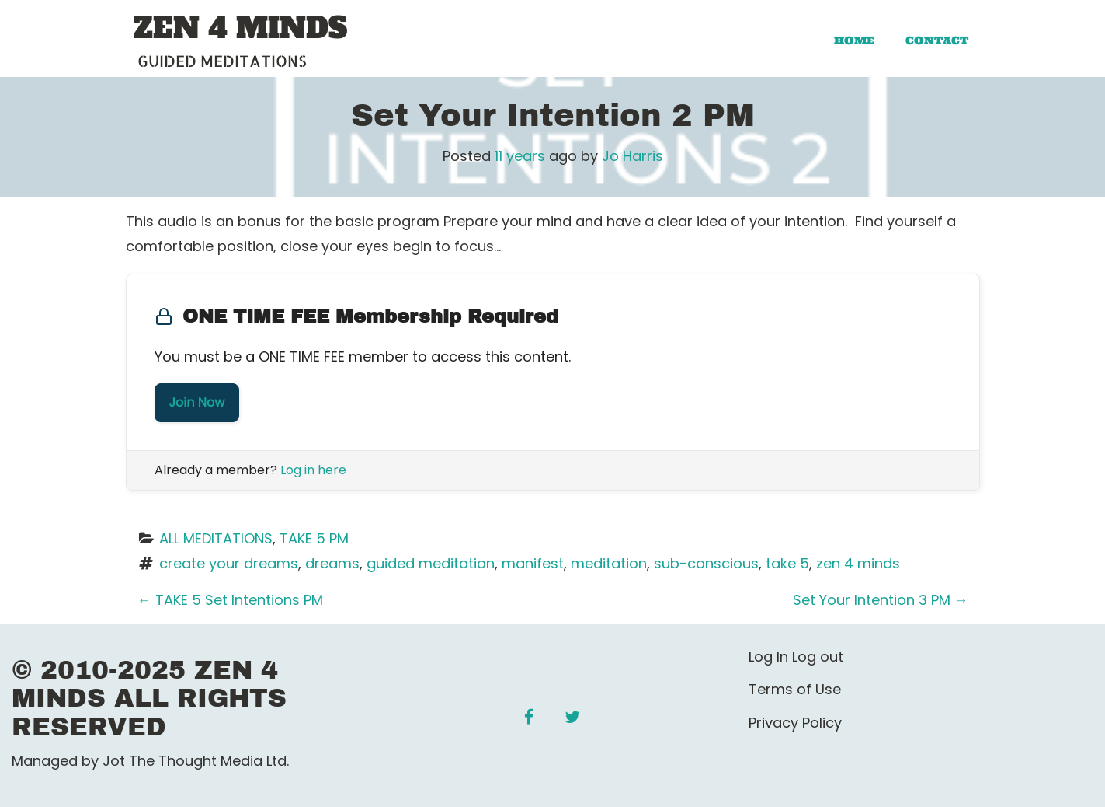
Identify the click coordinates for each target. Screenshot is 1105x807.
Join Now (197, 402)
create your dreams (228, 563)
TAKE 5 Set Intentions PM (230, 600)
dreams (332, 563)
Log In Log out (796, 656)
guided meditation (431, 563)
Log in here (313, 470)
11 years (520, 156)
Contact (936, 40)
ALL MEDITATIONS (216, 538)
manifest (533, 563)
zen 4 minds (858, 563)
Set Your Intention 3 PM (880, 600)
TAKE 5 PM (314, 538)
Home (854, 40)
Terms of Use (795, 689)
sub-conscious (706, 563)
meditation (609, 563)
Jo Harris (632, 156)
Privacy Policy (795, 722)
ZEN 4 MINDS (240, 28)
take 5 (787, 563)
